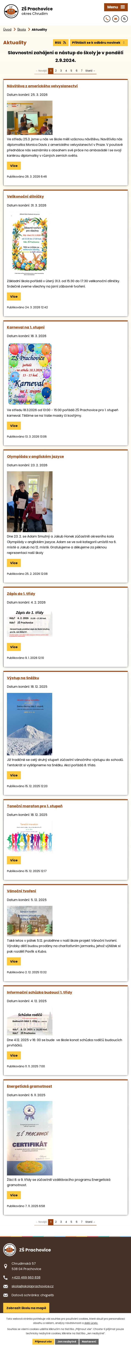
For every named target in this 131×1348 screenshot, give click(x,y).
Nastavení (89, 1341)
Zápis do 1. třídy (21, 593)
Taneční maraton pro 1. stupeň (34, 806)
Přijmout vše (43, 1341)
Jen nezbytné (66, 1341)
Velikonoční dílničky (25, 196)
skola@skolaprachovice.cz (33, 1286)
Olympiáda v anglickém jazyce (35, 456)
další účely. (91, 1323)
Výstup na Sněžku (23, 677)
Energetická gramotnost (29, 1086)
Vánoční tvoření (21, 890)
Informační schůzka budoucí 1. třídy (39, 992)
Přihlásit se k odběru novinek (99, 42)
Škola (21, 29)
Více (14, 165)
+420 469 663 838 (26, 1277)
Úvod (7, 29)
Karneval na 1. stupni (25, 327)
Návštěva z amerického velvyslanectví (42, 86)
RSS (61, 42)
